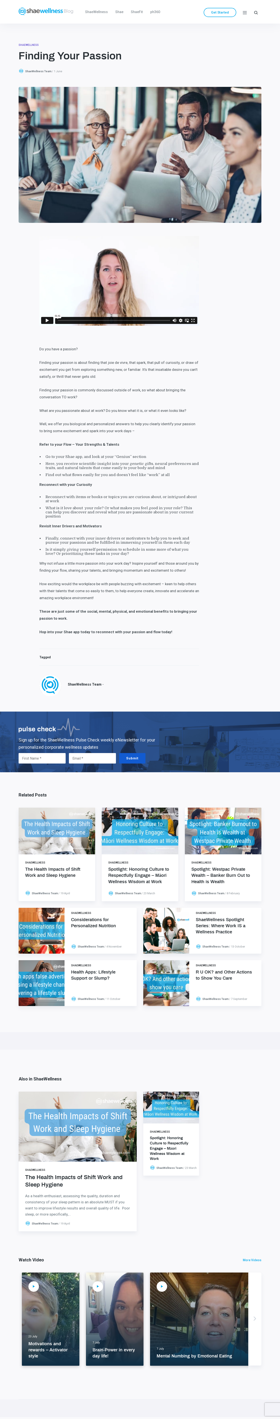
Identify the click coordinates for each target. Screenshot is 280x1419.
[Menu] (245, 12)
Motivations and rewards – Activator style (48, 1350)
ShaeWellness (96, 12)
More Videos (252, 1260)
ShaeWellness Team (38, 71)
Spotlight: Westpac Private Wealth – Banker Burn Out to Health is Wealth (220, 875)
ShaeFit (137, 12)
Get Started (220, 12)
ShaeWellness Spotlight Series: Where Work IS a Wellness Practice (220, 926)
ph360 (155, 12)
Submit (132, 758)
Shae (119, 12)
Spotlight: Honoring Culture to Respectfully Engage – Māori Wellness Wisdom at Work (138, 875)
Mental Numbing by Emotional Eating (194, 1356)
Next (254, 1319)
